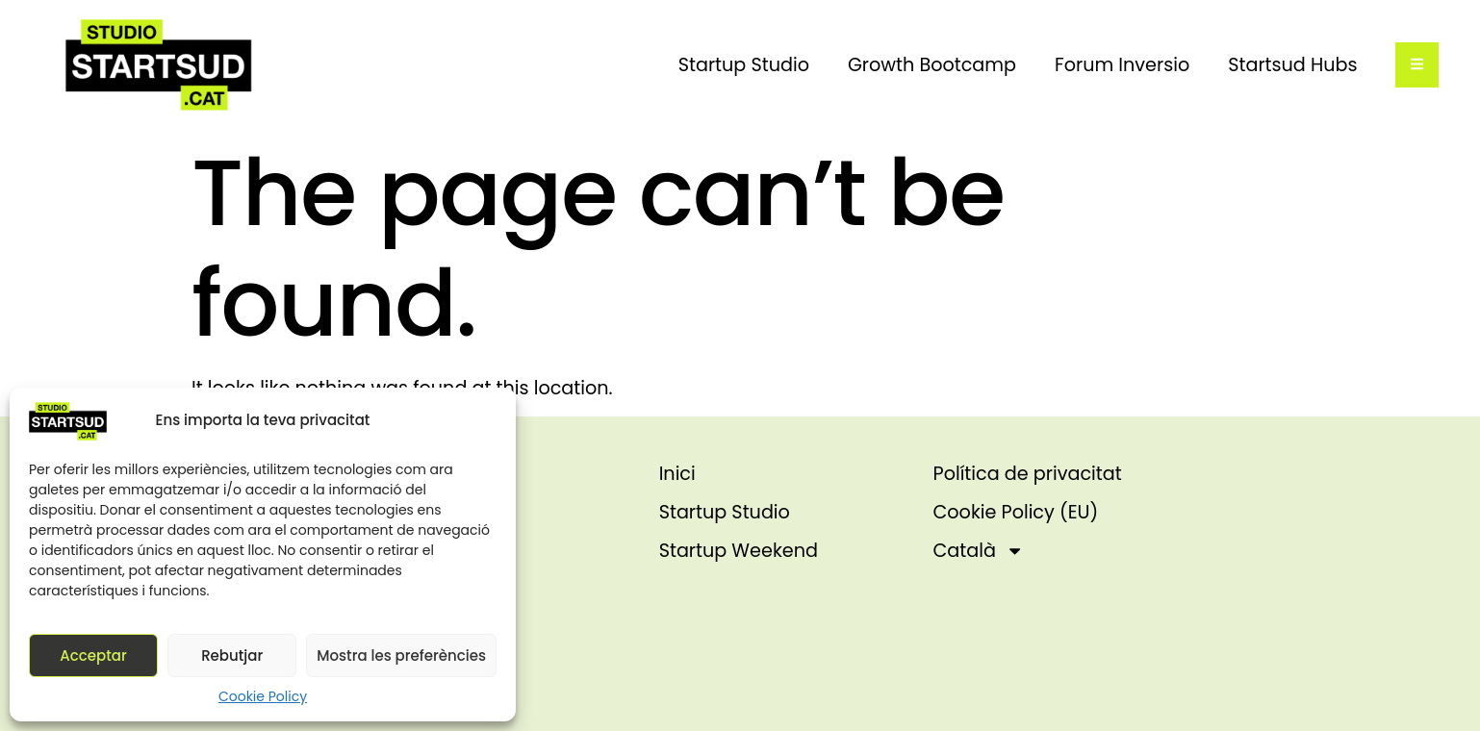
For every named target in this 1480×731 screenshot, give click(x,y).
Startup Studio (743, 65)
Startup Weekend (738, 551)
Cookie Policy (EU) (1016, 512)
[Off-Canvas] (1417, 65)
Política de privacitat (1027, 474)
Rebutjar (232, 655)
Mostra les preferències (401, 655)
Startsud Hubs (1292, 65)
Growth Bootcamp (932, 65)
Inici (677, 474)
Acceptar (93, 655)
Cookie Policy (262, 696)
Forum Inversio (1122, 65)
